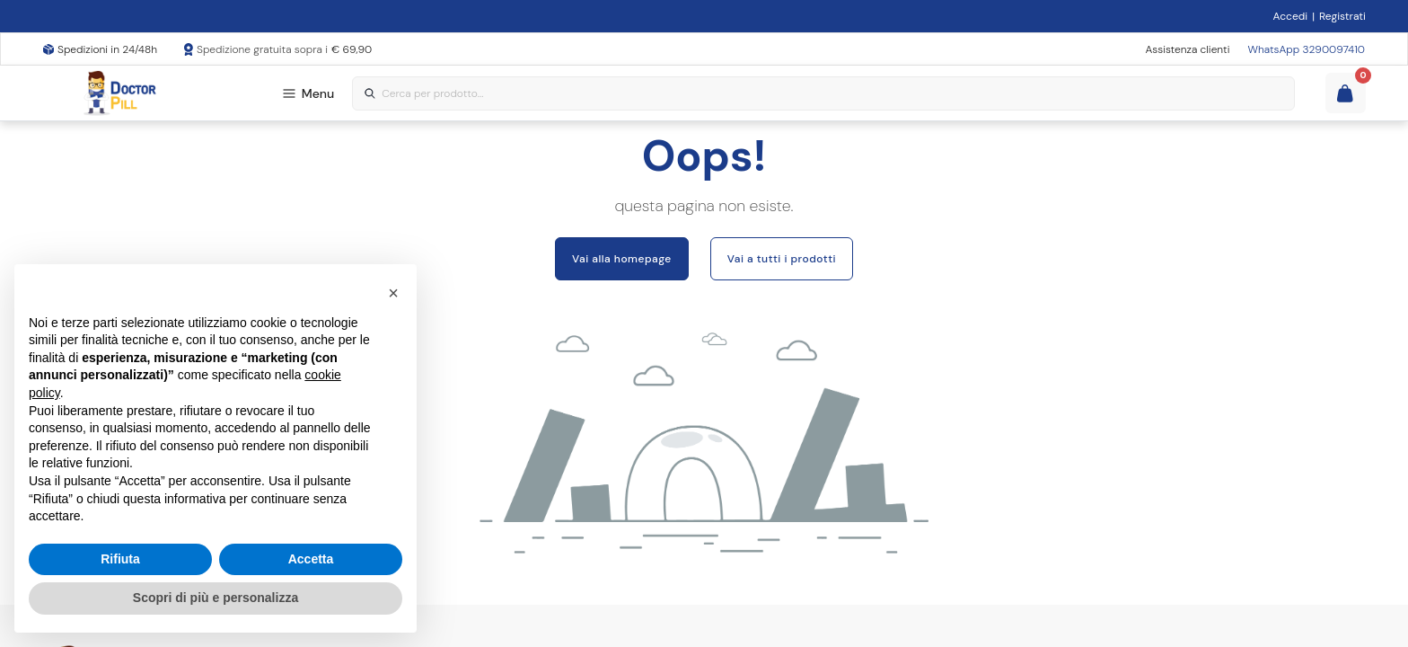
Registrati (1342, 16)
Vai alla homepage (622, 259)
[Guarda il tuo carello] (1345, 93)
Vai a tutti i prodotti (781, 259)
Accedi (1290, 16)
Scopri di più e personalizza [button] (215, 597)
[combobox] (823, 94)
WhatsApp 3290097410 (1306, 49)
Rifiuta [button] (120, 559)
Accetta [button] (311, 559)
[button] (393, 293)
